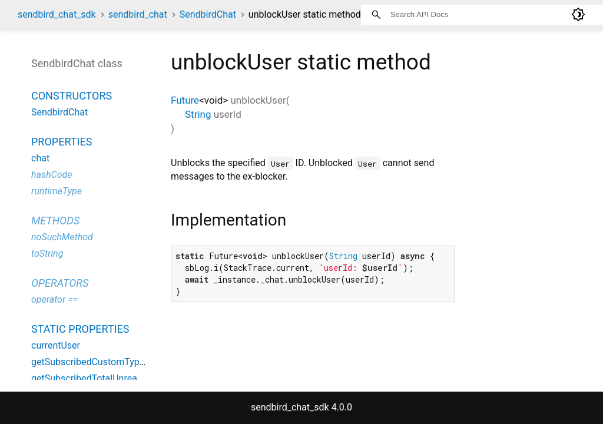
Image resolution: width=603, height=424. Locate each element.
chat (40, 158)
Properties (61, 141)
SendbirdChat (208, 14)
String (198, 114)
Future (185, 100)
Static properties (80, 329)
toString (47, 253)
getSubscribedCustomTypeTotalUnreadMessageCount (145, 361)
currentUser (55, 345)
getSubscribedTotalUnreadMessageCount (118, 378)
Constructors (71, 96)
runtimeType (56, 191)
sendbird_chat (137, 14)
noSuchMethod (62, 237)
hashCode (51, 174)
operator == (54, 299)
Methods (55, 220)
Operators (59, 283)
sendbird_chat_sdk (57, 14)
